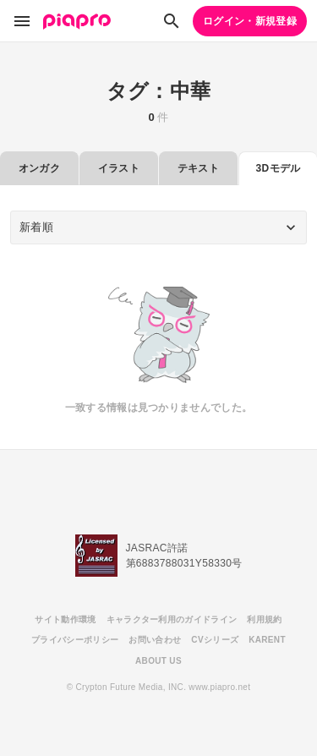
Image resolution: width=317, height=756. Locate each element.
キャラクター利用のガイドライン (172, 619)
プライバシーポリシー (74, 639)
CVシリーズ (214, 639)
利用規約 (264, 619)
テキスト (198, 168)
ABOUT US (158, 661)
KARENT (267, 639)
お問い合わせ (154, 639)
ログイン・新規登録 (250, 21)
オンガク (39, 168)
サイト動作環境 (65, 619)
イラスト (118, 168)
